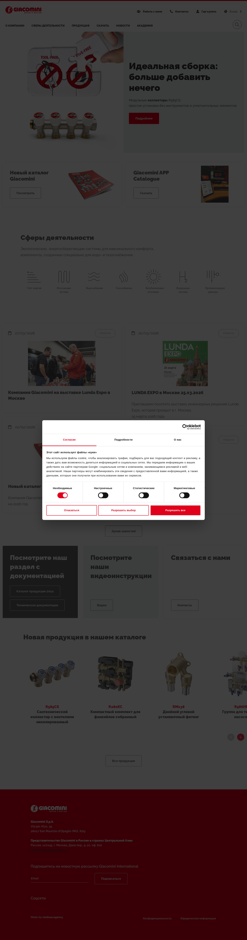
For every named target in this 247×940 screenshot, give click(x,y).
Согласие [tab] (69, 439)
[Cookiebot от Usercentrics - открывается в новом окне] (185, 427)
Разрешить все (175, 510)
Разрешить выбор (123, 510)
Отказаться (71, 510)
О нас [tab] (177, 439)
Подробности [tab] (123, 439)
